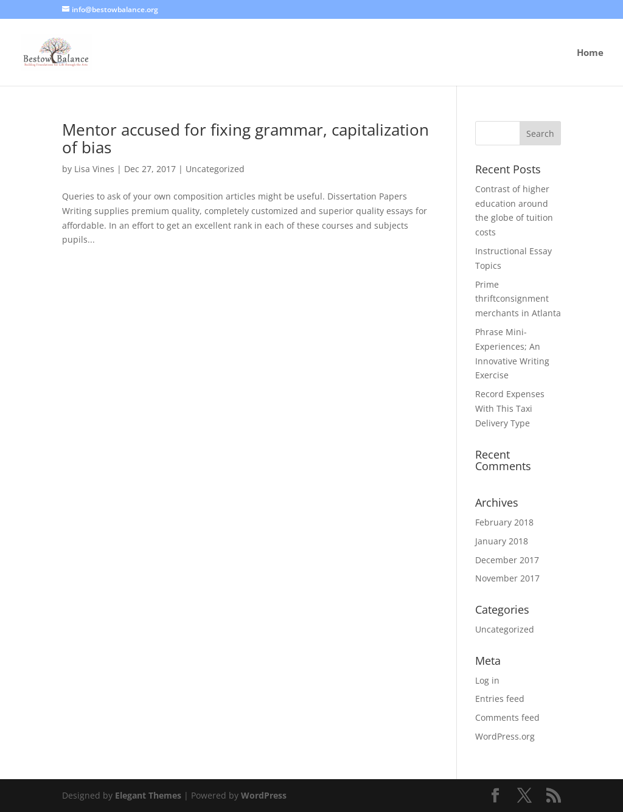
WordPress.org (505, 736)
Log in (487, 680)
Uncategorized (215, 169)
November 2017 (507, 578)
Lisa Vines (94, 169)
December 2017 (507, 560)
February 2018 (504, 522)
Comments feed (507, 717)
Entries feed (499, 698)
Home (590, 53)
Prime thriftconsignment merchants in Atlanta (518, 299)
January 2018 (501, 541)
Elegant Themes (148, 795)
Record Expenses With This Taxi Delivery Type (510, 408)
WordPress (264, 795)
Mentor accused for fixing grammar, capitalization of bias (245, 138)
